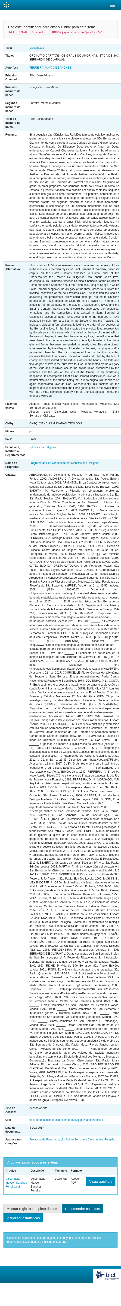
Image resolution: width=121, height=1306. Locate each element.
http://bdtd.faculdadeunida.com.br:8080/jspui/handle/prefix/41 (67, 1120)
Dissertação (36, 47)
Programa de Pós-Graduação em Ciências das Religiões (64, 463)
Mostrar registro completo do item (32, 1209)
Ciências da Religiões (42, 447)
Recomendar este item (82, 1209)
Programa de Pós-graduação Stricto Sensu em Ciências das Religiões (72, 1139)
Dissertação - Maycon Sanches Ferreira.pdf (16, 1182)
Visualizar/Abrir (100, 1181)
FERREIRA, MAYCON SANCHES (50, 67)
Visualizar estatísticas (23, 1218)
